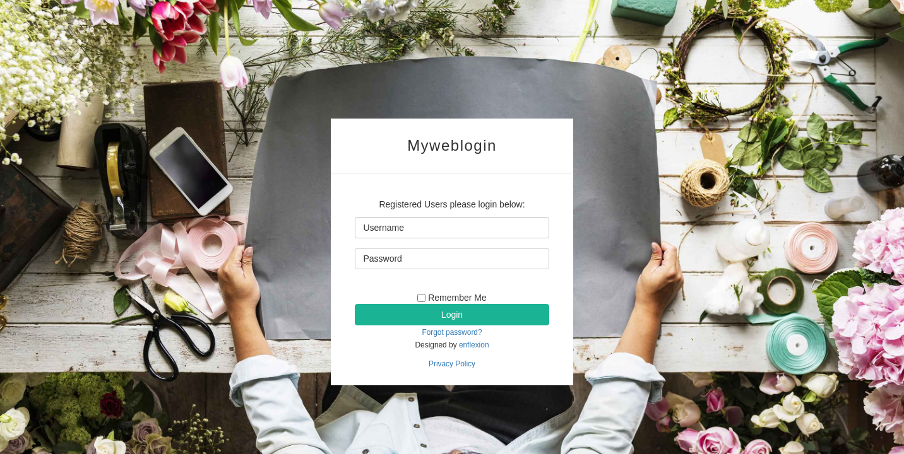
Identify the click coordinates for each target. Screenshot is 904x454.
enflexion (474, 344)
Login (452, 315)
